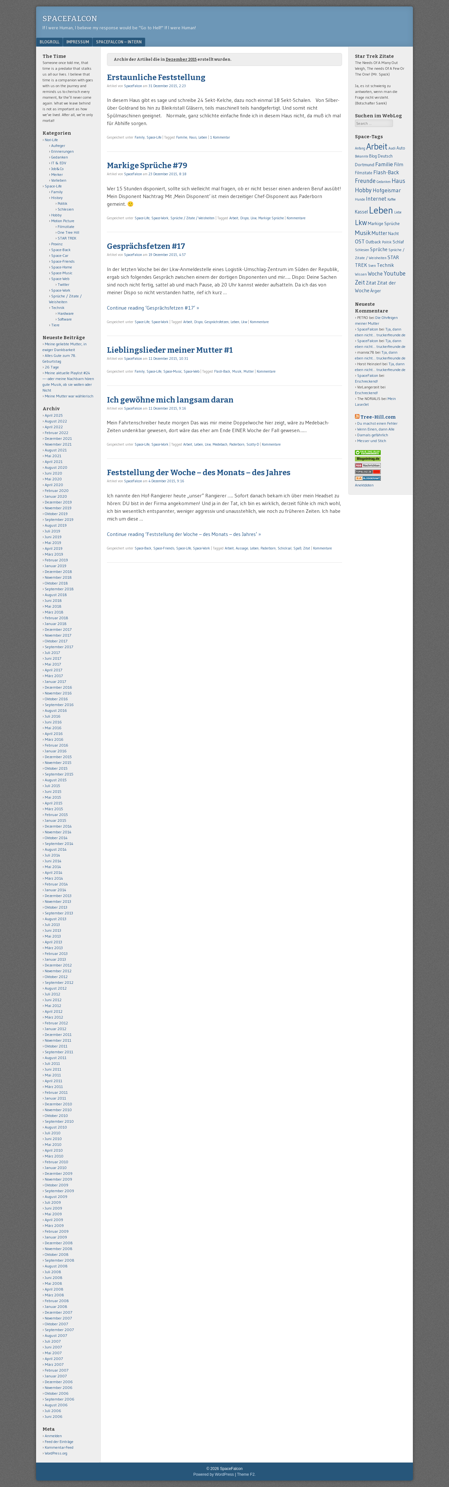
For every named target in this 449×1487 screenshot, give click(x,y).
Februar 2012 (56, 1022)
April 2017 (53, 669)
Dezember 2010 (58, 1104)
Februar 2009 (57, 1231)
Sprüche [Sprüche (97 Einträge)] (378, 249)
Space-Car (59, 255)
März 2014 (54, 878)
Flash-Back (222, 371)
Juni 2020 (53, 473)
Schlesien (66, 209)
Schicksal (284, 548)
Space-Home (61, 267)
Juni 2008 (53, 1277)
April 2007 (54, 1358)
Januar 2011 (55, 1098)
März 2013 (54, 947)
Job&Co (57, 168)
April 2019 (53, 548)
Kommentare (296, 218)
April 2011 (53, 1080)
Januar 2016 (56, 750)
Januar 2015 (55, 820)
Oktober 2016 (56, 698)
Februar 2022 (56, 432)
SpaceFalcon (70, 18)
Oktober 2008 (57, 1254)
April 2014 (53, 872)
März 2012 (54, 1017)
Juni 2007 (53, 1347)
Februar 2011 (56, 1092)
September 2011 (59, 1051)
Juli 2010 (53, 1132)
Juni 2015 (53, 791)
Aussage (242, 548)
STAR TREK (67, 238)
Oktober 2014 (56, 837)
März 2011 (54, 1086)
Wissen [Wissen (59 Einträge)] (361, 274)
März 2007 (54, 1364)
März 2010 (54, 1156)
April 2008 (54, 1289)
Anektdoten (364, 485)
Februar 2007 (56, 1370)
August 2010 (56, 1127)
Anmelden (53, 1435)
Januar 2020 (56, 496)
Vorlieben (58, 180)
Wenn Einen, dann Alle (376, 429)
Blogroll (49, 41)
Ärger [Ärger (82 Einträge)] (375, 291)
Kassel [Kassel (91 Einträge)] (361, 212)
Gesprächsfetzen (217, 322)
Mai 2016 (53, 727)
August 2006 (56, 1404)
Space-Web (191, 371)
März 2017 (54, 675)
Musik (237, 371)
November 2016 (58, 693)
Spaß (297, 548)
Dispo (244, 218)
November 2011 (58, 1040)
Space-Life (154, 137)
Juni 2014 (53, 860)
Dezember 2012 (58, 965)
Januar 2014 (55, 889)
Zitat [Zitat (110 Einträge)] (371, 283)
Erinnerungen (62, 151)
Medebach (220, 444)
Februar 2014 (56, 884)
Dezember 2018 (58, 571)
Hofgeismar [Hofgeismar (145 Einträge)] (387, 190)
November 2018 (58, 577)
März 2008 (54, 1294)
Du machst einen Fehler (377, 423)
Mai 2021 (53, 455)
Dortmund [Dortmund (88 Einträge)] (364, 165)
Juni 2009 (53, 1208)
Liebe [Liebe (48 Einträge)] (397, 212)
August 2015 (56, 779)
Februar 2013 (56, 953)
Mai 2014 (53, 866)
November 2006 (58, 1387)
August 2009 (56, 1196)
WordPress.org (56, 1453)
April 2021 (53, 461)
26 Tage (52, 367)
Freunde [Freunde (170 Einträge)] (365, 181)
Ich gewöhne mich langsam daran (170, 399)
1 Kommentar (220, 137)
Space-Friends (163, 548)
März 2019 (54, 554)
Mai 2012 (53, 1005)
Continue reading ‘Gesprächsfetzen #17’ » (153, 307)
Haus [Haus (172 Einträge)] (398, 181)
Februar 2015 (56, 814)
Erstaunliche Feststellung (156, 77)
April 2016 (54, 733)
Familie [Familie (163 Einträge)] (384, 164)
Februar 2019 (56, 560)
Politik (62, 203)
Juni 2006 (53, 1416)
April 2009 (54, 1219)
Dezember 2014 (58, 826)
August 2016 (56, 710)
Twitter (63, 284)
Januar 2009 (56, 1237)
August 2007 (56, 1335)
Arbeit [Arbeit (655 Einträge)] (376, 146)
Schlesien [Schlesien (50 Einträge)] (362, 250)
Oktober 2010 (56, 1115)
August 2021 (56, 450)
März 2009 (54, 1225)
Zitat (306, 548)
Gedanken (59, 157)
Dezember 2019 (58, 502)
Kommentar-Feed (59, 1447)
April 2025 (54, 415)
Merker (57, 174)
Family (140, 137)
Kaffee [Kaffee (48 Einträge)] (391, 199)
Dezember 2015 (58, 756)
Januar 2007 (56, 1376)
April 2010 (54, 1150)
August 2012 (56, 988)
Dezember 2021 (58, 438)
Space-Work (159, 218)
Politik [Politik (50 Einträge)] (387, 242)
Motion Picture (62, 220)
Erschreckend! (366, 381)
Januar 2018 (56, 623)
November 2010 (58, 1109)
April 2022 (54, 426)
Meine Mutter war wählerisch (69, 396)
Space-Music (172, 371)
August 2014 (56, 849)
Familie (181, 137)
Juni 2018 (53, 600)
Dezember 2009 (58, 1173)
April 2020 (54, 484)
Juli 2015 (52, 785)
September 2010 (59, 1121)
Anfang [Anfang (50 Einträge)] (360, 148)
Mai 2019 (53, 542)
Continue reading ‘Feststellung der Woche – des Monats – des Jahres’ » (184, 534)
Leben (202, 137)
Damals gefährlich (372, 434)
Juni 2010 (53, 1138)
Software (65, 319)
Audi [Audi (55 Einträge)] (392, 148)
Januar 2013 (55, 959)
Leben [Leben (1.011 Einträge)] (381, 210)
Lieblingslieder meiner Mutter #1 (170, 350)
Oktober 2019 (56, 513)
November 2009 (58, 1179)
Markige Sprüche (271, 218)
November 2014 (58, 832)
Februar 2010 (56, 1161)
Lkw (253, 218)
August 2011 (55, 1057)
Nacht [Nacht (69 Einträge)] (393, 233)
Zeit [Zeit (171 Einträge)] (360, 282)
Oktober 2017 (56, 641)
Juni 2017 (53, 658)
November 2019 (58, 507)
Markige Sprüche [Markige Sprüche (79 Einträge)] (384, 223)
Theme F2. (246, 1474)
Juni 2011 (53, 1069)
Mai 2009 (53, 1213)
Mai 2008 (53, 1283)
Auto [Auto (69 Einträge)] (400, 147)
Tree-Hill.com (378, 417)
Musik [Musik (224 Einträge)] (363, 233)
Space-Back (143, 548)
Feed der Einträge (59, 1441)
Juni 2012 (53, 999)
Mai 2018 (53, 606)
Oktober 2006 (57, 1393)
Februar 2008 (57, 1300)
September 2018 (59, 588)
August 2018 (56, 594)
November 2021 (58, 444)
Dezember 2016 (58, 687)
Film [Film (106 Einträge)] (398, 164)
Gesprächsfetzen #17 (146, 246)
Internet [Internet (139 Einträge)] (376, 198)
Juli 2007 (53, 1341)
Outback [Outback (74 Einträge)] (373, 242)
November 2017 (58, 635)
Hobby (56, 215)
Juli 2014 (52, 855)
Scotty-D (252, 444)
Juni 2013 (53, 930)
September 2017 (59, 646)
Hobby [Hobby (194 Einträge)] (363, 190)
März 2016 (54, 739)
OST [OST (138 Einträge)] (360, 241)
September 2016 (59, 704)
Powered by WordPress (213, 1474)
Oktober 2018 (56, 583)
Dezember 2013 (58, 895)
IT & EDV (58, 162)
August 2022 (56, 421)
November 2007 (58, 1318)
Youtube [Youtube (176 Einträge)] (395, 273)
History (56, 197)
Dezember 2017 (58, 629)
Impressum (77, 41)
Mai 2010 (53, 1144)
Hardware (66, 313)
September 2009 (59, 1190)
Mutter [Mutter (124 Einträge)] (379, 233)
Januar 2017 (55, 681)
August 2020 (56, 467)
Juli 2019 (52, 531)
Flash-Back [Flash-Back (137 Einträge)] (386, 172)
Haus (192, 137)
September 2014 (59, 843)
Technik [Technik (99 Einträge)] (385, 265)
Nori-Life (51, 139)
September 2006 (59, 1399)
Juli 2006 (53, 1410)
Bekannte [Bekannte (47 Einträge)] (361, 156)
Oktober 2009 (56, 1185)
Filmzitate (66, 226)
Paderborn (236, 444)
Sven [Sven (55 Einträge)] (372, 265)
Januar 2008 (56, 1306)
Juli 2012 (52, 994)
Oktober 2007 (56, 1323)
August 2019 (56, 525)
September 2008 (59, 1260)
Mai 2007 (53, 1352)
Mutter (249, 371)
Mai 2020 (53, 478)
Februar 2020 (57, 490)
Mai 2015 (53, 797)
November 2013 (58, 901)
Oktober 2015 (56, 768)
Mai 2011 (53, 1075)
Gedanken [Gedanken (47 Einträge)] (384, 182)
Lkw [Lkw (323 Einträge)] (361, 222)
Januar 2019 (55, 565)
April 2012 (53, 1011)
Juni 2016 (53, 722)
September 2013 (59, 913)
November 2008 (58, 1248)
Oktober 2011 (56, 1046)
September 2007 (59, 1329)
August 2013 (55, 918)
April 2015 (53, 803)
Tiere (55, 324)
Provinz (56, 243)
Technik (57, 307)
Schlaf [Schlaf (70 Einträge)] (398, 241)
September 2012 (59, 982)
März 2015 (54, 808)
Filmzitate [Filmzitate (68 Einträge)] (363, 172)
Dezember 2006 (59, 1381)
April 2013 (53, 941)
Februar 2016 (56, 745)
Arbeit (233, 218)
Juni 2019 (53, 536)
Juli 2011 (52, 1063)
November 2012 (58, 970)
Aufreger (58, 145)
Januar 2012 (55, 1028)
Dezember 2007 (58, 1312)
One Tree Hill (68, 232)
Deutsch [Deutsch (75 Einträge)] (385, 156)
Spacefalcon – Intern (119, 41)
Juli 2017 (52, 652)
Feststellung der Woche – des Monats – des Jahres (199, 472)
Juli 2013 (52, 924)
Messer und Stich (371, 440)
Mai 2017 (53, 664)
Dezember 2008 (59, 1242)
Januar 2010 (56, 1167)
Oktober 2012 (56, 976)
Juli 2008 (53, 1271)
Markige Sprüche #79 (147, 165)
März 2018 (54, 612)
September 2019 (59, 519)
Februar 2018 (56, 617)
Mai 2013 (53, 936)
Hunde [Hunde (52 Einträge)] (360, 199)
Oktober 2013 (56, 907)
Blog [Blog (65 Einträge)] (373, 156)
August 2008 (56, 1266)
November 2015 (58, 762)
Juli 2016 (53, 716)
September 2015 (59, 774)
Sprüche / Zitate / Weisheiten (192, 218)
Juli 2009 (53, 1202)
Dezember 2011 (58, 1034)
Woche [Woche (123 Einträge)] (375, 273)
